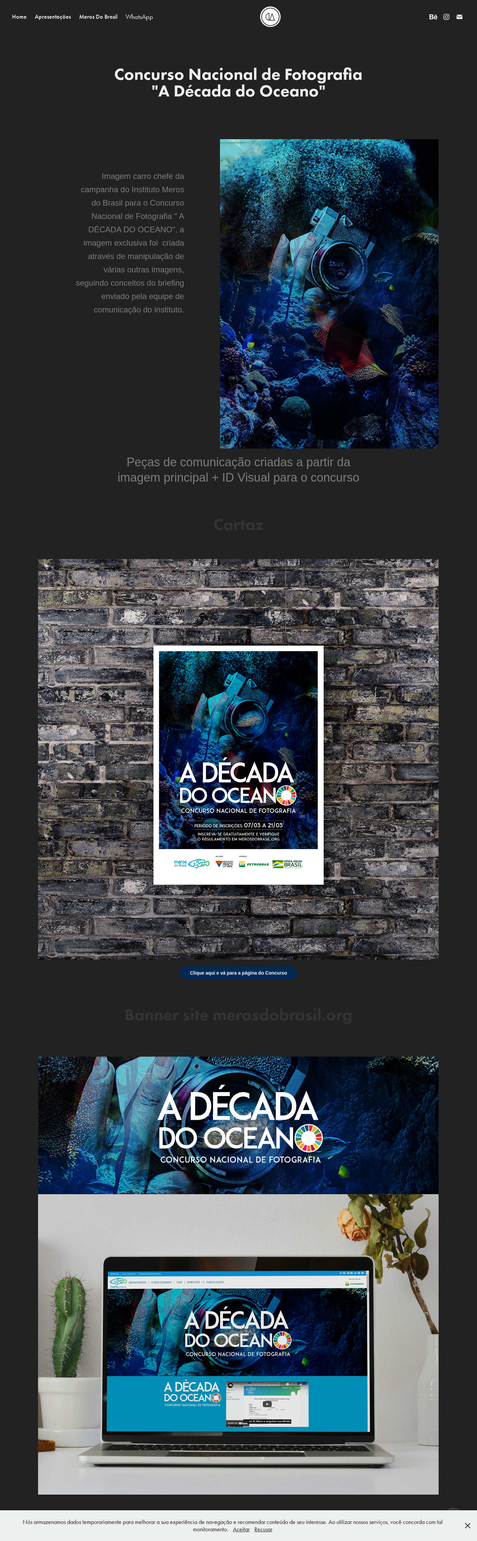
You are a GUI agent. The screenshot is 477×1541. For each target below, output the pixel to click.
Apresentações (53, 16)
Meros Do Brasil (98, 16)
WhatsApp (139, 17)
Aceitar (241, 1529)
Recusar (263, 1529)
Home (19, 16)
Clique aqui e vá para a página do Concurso (238, 973)
